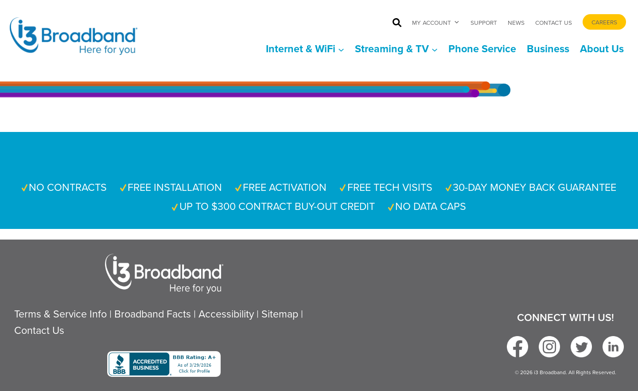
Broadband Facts (152, 313)
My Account (436, 22)
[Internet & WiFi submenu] (305, 49)
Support (484, 22)
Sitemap (279, 313)
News (516, 22)
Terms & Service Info (60, 313)
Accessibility (226, 313)
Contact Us (553, 22)
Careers (604, 22)
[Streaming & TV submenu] (396, 49)
